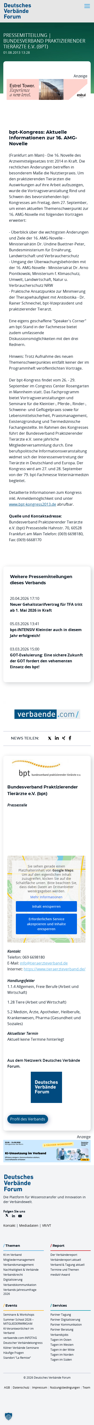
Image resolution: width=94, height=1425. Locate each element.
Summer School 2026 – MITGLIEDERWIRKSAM (18, 1321)
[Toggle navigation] (88, 6)
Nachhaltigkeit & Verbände (21, 1269)
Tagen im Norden (61, 1354)
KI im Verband (12, 1255)
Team (86, 1387)
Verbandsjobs (59, 1334)
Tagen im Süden (61, 1359)
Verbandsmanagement (18, 1264)
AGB (7, 1387)
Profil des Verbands (27, 1119)
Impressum (39, 1387)
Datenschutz (21, 1387)
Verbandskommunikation (19, 1285)
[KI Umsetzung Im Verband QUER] (47, 1142)
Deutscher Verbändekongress (23, 1343)
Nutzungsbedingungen (65, 1387)
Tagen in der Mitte (62, 1349)
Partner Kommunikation (66, 1324)
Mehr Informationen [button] (46, 897)
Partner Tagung (60, 1314)
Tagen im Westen (61, 1344)
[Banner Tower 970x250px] (47, 81)
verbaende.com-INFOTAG (20, 1338)
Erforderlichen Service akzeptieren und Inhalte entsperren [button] (46, 924)
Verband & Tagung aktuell (67, 1264)
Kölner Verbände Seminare (21, 1348)
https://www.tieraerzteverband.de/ (54, 969)
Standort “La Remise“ (17, 1357)
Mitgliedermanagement (19, 1259)
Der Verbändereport (63, 1255)
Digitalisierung (12, 1279)
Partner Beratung (61, 1329)
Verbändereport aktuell (65, 1259)
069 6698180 (33, 957)
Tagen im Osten (60, 1339)
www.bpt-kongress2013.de (32, 504)
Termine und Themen (64, 1269)
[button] (8, 1416)
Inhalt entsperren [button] (46, 906)
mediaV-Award (60, 1274)
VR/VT (46, 1225)
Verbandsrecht (13, 1274)
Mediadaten (28, 1225)
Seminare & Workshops (18, 1314)
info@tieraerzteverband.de (44, 963)
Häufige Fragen (13, 1352)
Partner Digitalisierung (65, 1319)
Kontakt (9, 1225)
